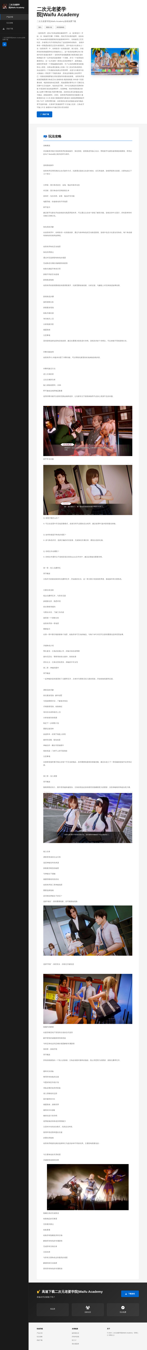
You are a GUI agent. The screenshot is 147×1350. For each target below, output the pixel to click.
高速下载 (39, 1340)
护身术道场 (75, 1336)
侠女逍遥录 (75, 1344)
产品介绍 (39, 1333)
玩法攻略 (39, 1336)
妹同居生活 (75, 1333)
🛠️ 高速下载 (44, 114)
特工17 (74, 1340)
